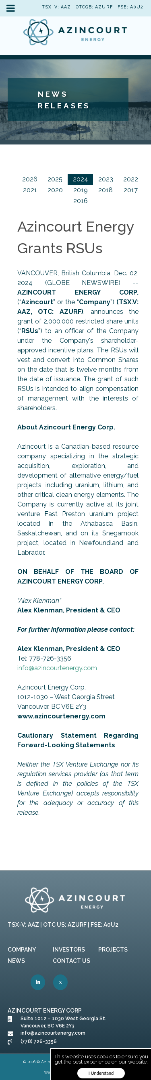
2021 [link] (30, 190)
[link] (76, 33)
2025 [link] (55, 179)
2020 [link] (55, 190)
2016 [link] (80, 201)
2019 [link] (80, 190)
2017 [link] (131, 190)
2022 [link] (130, 179)
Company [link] (22, 949)
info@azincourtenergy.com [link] (57, 668)
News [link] (16, 961)
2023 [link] (105, 179)
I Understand (101, 1073)
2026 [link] (29, 179)
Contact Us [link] (71, 961)
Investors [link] (69, 949)
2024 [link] (80, 179)
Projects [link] (113, 949)
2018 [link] (105, 190)
